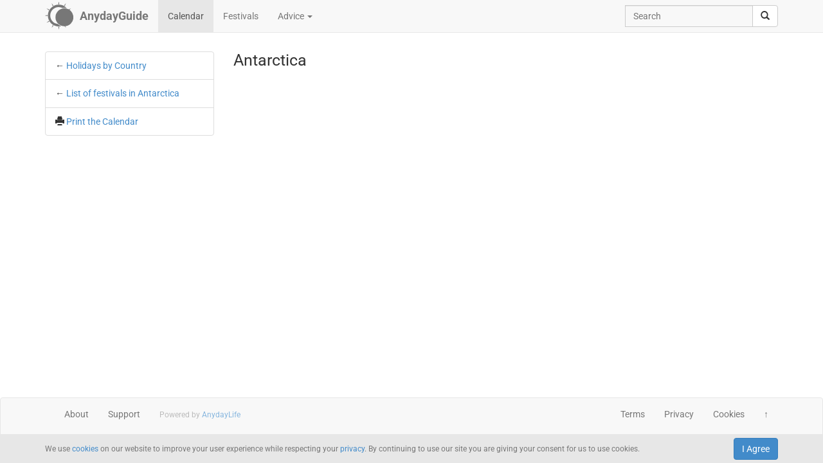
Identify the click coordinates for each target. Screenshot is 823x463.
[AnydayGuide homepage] (96, 16)
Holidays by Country (106, 65)
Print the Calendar (102, 121)
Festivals (240, 16)
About (76, 414)
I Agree (756, 449)
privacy (352, 448)
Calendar (186, 16)
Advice (295, 16)
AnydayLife (221, 414)
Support (124, 414)
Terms (632, 414)
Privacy (679, 414)
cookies (85, 448)
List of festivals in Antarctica (122, 93)
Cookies (729, 414)
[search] (765, 16)
